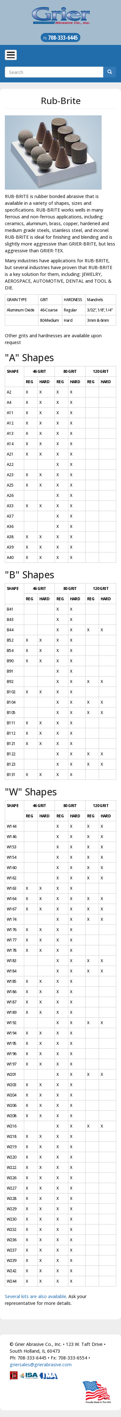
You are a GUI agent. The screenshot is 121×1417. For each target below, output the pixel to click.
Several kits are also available (35, 1296)
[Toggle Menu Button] (11, 55)
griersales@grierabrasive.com (41, 1364)
